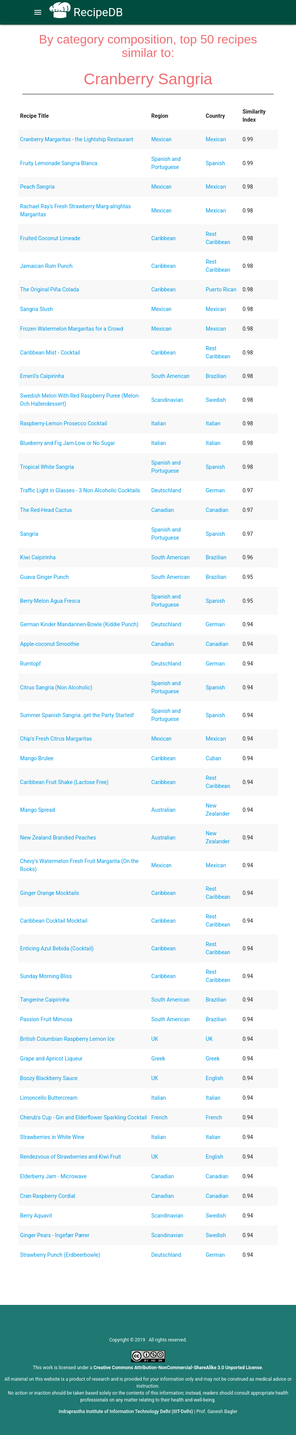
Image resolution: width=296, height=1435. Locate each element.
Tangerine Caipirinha (44, 1000)
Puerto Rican (221, 289)
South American (170, 376)
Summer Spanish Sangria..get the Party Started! (77, 715)
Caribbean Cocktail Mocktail (53, 921)
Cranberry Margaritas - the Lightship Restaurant (76, 139)
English (214, 1078)
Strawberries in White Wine (52, 1137)
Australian (163, 810)
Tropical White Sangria (47, 467)
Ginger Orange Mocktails (49, 893)
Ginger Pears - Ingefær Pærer (54, 1235)
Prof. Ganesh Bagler (217, 1411)
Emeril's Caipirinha (42, 376)
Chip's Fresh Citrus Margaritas (56, 739)
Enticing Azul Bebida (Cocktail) (57, 948)
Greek (158, 1058)
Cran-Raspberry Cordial (47, 1196)
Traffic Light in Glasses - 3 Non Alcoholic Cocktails (80, 490)
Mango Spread (37, 810)
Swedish (216, 400)
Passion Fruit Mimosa (46, 1019)
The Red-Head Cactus (46, 510)
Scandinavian (167, 400)
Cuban (213, 758)
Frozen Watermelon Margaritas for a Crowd (71, 329)
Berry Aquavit (36, 1216)
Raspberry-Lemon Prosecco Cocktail (63, 423)
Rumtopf (30, 664)
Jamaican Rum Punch (46, 266)
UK (154, 1039)
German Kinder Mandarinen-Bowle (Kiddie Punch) (79, 624)
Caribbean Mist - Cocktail (50, 353)
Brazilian (216, 376)
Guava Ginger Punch (44, 577)
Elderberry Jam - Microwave (53, 1176)
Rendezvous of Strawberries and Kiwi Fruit (70, 1157)
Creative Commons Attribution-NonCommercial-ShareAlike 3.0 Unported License (178, 1367)
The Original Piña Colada (49, 289)
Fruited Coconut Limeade (50, 238)
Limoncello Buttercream (48, 1098)
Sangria (29, 534)
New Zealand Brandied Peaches (58, 838)
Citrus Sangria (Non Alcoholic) (56, 687)
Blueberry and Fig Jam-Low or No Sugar (67, 443)
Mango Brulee (36, 758)
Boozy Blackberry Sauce (48, 1078)
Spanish (215, 163)
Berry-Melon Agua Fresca (50, 601)
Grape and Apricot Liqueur (51, 1058)
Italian (158, 423)
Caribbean (163, 238)
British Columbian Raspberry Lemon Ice (67, 1039)
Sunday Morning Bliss (46, 976)
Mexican (161, 139)
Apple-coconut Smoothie (49, 644)
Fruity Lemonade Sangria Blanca (59, 163)
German (215, 490)
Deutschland (166, 490)
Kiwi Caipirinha (38, 557)
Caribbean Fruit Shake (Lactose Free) (64, 782)
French (159, 1117)
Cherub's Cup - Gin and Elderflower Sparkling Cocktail (83, 1117)
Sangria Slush (36, 309)
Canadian (162, 510)
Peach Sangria (37, 187)
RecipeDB (86, 12)
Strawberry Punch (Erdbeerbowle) (60, 1255)
